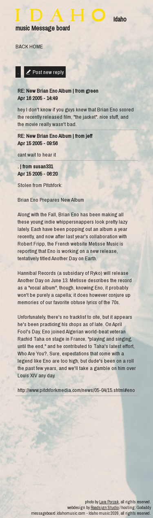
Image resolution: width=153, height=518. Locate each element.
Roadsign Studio (105, 507)
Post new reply (48, 72)
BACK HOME (29, 46)
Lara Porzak (109, 502)
